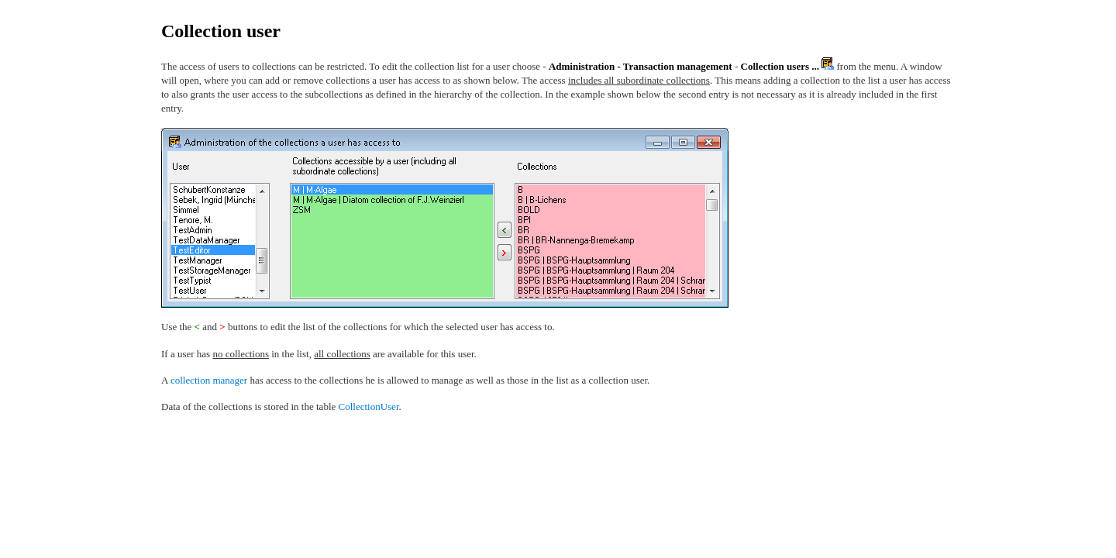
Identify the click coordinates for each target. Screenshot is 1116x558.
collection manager (208, 380)
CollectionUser (369, 406)
